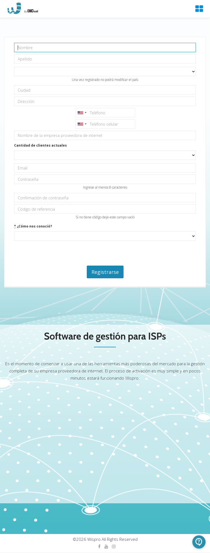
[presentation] (56, 253)
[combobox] (81, 112)
